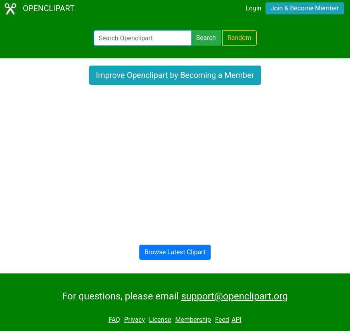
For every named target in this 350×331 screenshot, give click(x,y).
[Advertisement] (175, 163)
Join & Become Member (305, 8)
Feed (222, 319)
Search (206, 38)
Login (253, 8)
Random (239, 38)
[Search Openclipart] (142, 38)
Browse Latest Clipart (175, 252)
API (236, 319)
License (160, 319)
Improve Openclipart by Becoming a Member (175, 75)
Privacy (134, 319)
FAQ (114, 319)
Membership (193, 319)
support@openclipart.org (234, 296)
